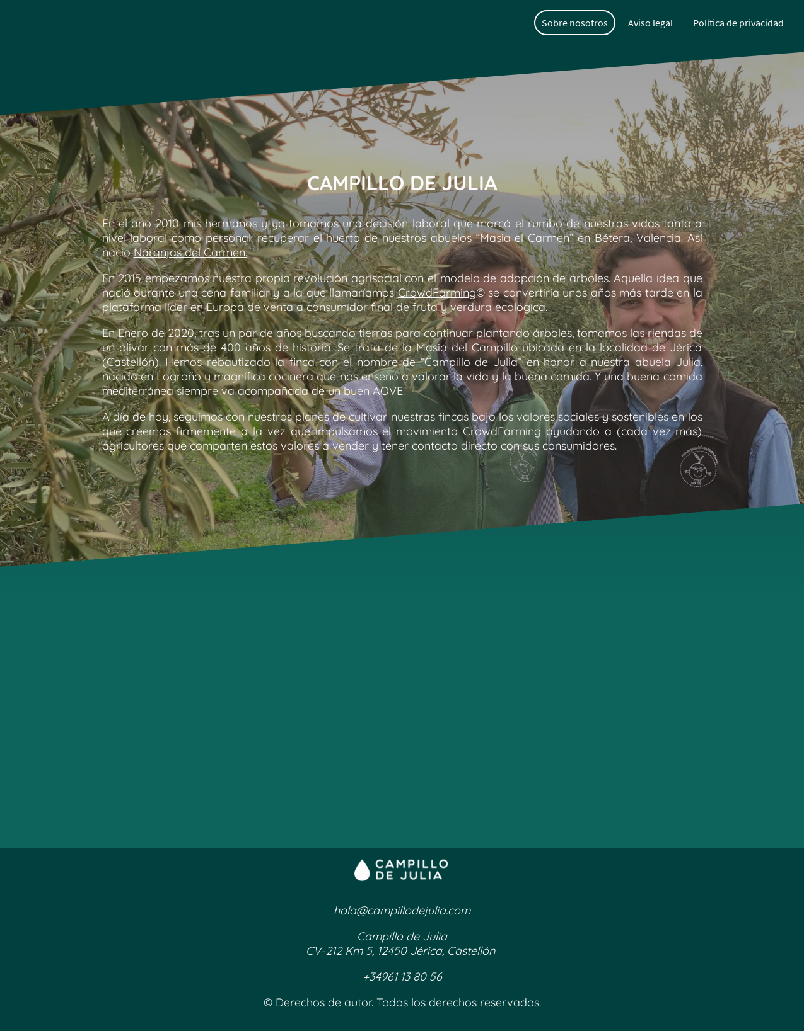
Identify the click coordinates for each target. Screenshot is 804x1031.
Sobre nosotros (575, 22)
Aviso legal (650, 22)
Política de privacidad (738, 22)
